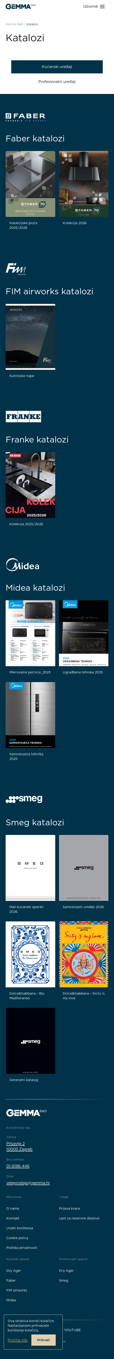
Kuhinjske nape (21, 376)
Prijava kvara (69, 1208)
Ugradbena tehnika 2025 (83, 672)
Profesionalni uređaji (57, 81)
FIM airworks (16, 1290)
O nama (12, 1208)
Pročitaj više (18, 1340)
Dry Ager (13, 1271)
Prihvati (43, 1340)
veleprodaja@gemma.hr (28, 1183)
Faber (11, 1280)
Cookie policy (17, 1238)
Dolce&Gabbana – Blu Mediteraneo (26, 996)
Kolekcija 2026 (75, 223)
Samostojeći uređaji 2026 (83, 907)
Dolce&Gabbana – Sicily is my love (84, 996)
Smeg (63, 1280)
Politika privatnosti (21, 1248)
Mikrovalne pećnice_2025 (30, 672)
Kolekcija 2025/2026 (26, 524)
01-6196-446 (17, 1166)
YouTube (72, 1330)
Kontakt (12, 1218)
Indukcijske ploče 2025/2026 (23, 225)
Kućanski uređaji (57, 67)
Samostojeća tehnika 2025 (26, 756)
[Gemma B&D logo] (21, 6)
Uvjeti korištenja (19, 1228)
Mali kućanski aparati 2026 (26, 909)
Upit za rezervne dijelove (79, 1218)
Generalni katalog (23, 1080)
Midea (11, 1300)
